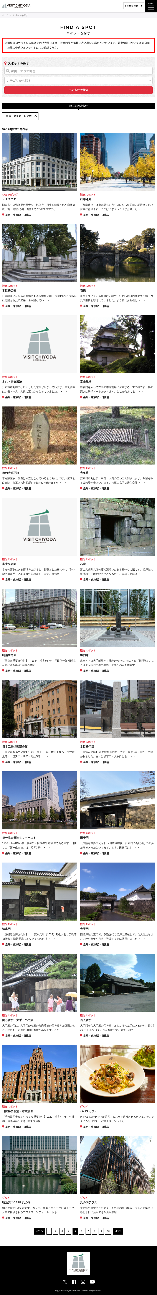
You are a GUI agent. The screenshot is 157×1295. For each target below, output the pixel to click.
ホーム (5, 15)
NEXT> (118, 1231)
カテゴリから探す (19, 80)
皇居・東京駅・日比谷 (19, 116)
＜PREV (39, 1231)
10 (108, 1231)
